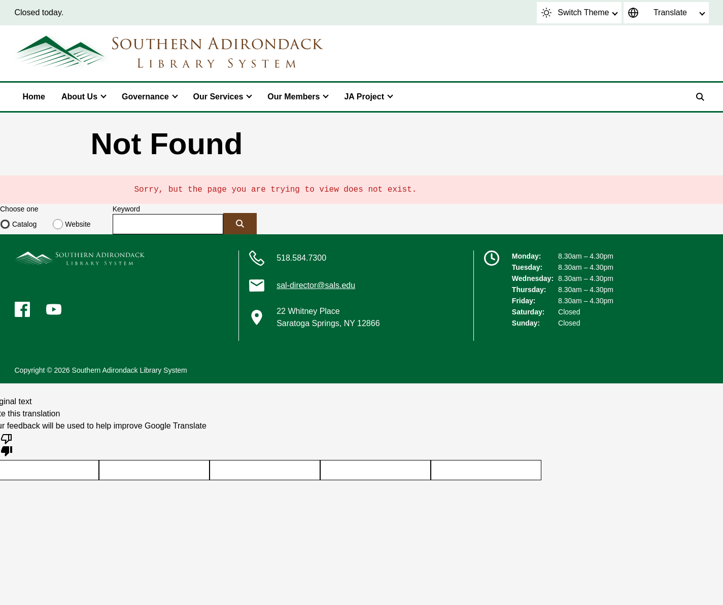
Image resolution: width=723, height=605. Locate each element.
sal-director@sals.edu (316, 285)
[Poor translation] (7, 444)
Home (34, 96)
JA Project (364, 96)
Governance (145, 96)
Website (77, 224)
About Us (79, 96)
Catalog (24, 224)
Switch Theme (575, 13)
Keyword (126, 209)
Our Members (293, 96)
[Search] (700, 96)
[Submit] (240, 223)
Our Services (218, 96)
